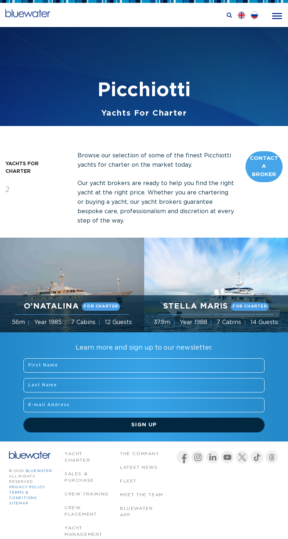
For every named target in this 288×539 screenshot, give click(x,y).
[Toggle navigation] (277, 15)
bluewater (39, 471)
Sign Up (144, 424)
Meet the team (141, 495)
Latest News (139, 468)
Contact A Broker (264, 166)
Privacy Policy (27, 487)
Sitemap (18, 503)
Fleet (128, 481)
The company (140, 454)
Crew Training (87, 494)
